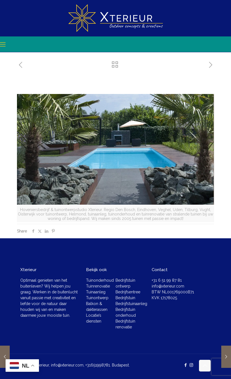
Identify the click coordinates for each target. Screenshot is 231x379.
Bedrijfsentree (128, 292)
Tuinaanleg (95, 292)
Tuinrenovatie (98, 286)
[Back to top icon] (205, 365)
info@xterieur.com (168, 286)
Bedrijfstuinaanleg (131, 303)
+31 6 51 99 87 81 (167, 280)
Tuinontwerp (97, 298)
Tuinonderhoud (100, 280)
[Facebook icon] (185, 365)
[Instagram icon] (191, 365)
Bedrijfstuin (125, 298)
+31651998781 (97, 365)
